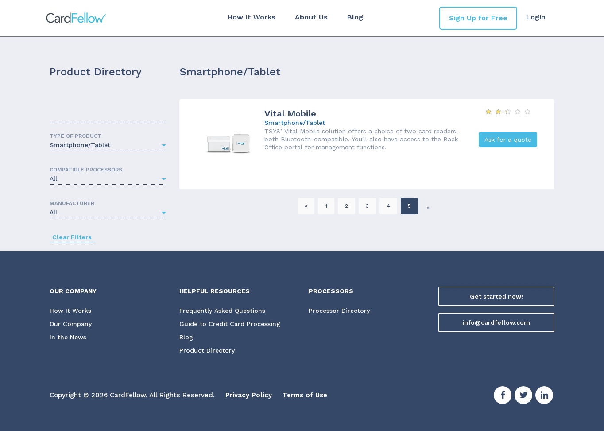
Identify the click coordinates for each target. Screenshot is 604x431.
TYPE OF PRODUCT (75, 136)
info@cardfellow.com (496, 322)
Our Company (71, 324)
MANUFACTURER (72, 203)
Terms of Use (305, 396)
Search (158, 116)
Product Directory (207, 351)
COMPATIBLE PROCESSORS (86, 170)
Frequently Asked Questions (222, 311)
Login (536, 17)
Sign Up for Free (478, 18)
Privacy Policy (248, 396)
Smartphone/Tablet (294, 122)
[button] (108, 145)
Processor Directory (339, 311)
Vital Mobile (290, 113)
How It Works (251, 17)
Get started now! (496, 296)
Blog (355, 17)
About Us (311, 17)
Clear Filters (72, 237)
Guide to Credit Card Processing (229, 324)
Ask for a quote (507, 139)
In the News (68, 338)
